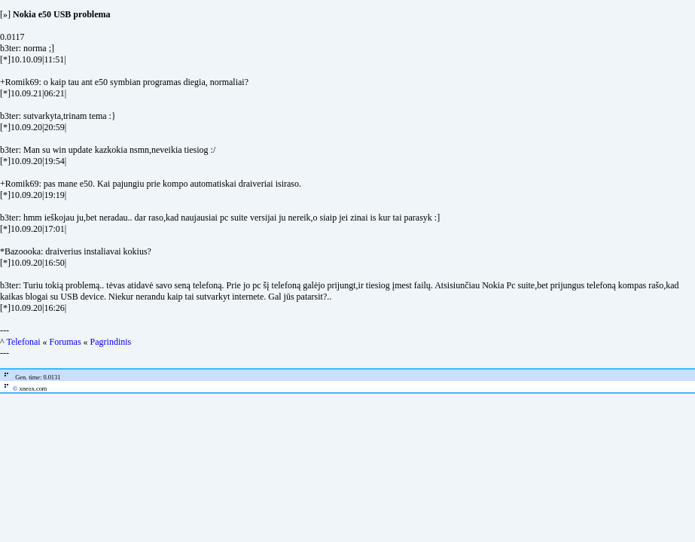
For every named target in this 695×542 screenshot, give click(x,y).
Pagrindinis (111, 341)
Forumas (65, 341)
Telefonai (23, 341)
